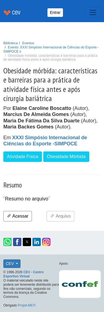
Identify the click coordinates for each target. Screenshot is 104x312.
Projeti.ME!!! (27, 305)
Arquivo (60, 216)
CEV (10, 263)
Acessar (17, 216)
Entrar (55, 12)
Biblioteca (10, 43)
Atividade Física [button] (22, 156)
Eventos (28, 43)
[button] (7, 242)
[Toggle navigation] (93, 12)
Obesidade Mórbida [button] (66, 156)
